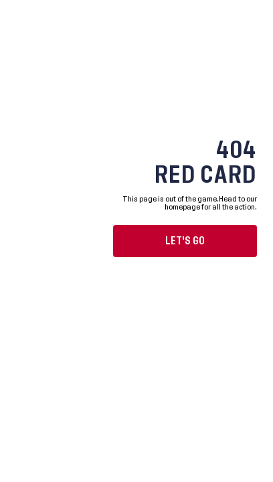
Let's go (185, 241)
